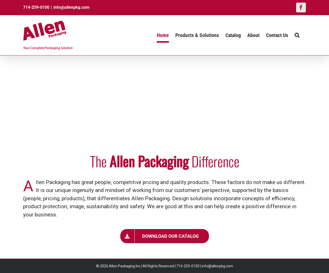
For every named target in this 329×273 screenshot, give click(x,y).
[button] (297, 35)
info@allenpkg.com (71, 7)
